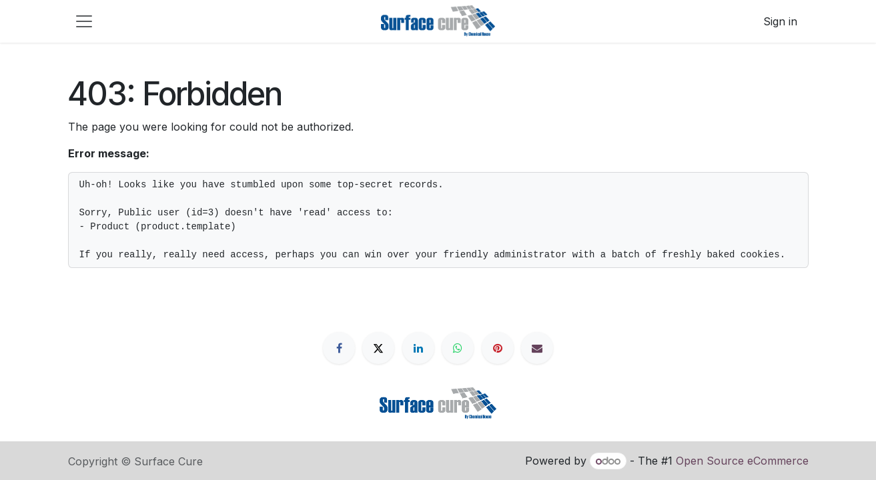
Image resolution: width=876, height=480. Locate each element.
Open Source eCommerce (742, 460)
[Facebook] (339, 348)
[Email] (537, 348)
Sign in (780, 21)
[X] (378, 348)
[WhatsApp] (458, 348)
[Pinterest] (498, 348)
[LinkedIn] (418, 348)
